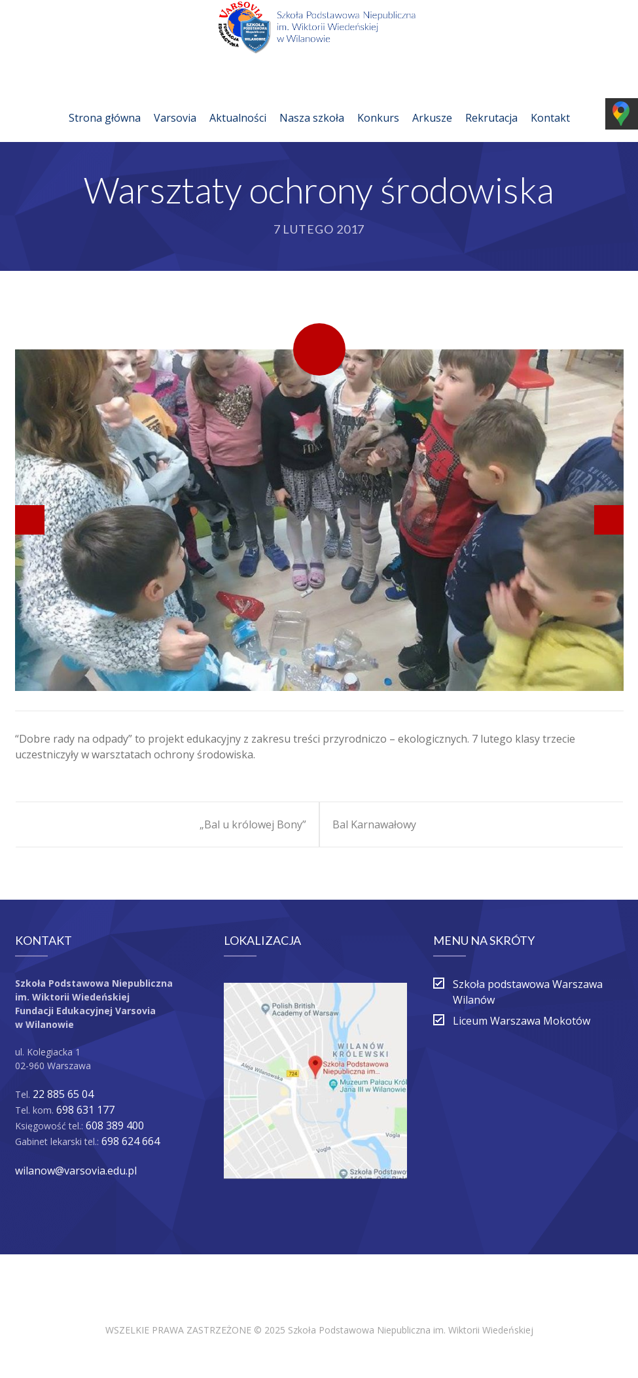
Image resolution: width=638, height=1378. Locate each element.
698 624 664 (130, 1141)
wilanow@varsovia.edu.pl (76, 1170)
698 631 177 (85, 1110)
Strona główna (105, 102)
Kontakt (550, 102)
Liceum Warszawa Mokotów (521, 1021)
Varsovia (175, 102)
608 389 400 (115, 1125)
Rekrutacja (491, 102)
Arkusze (432, 102)
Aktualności (237, 102)
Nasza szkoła (311, 102)
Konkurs (378, 102)
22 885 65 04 (63, 1094)
